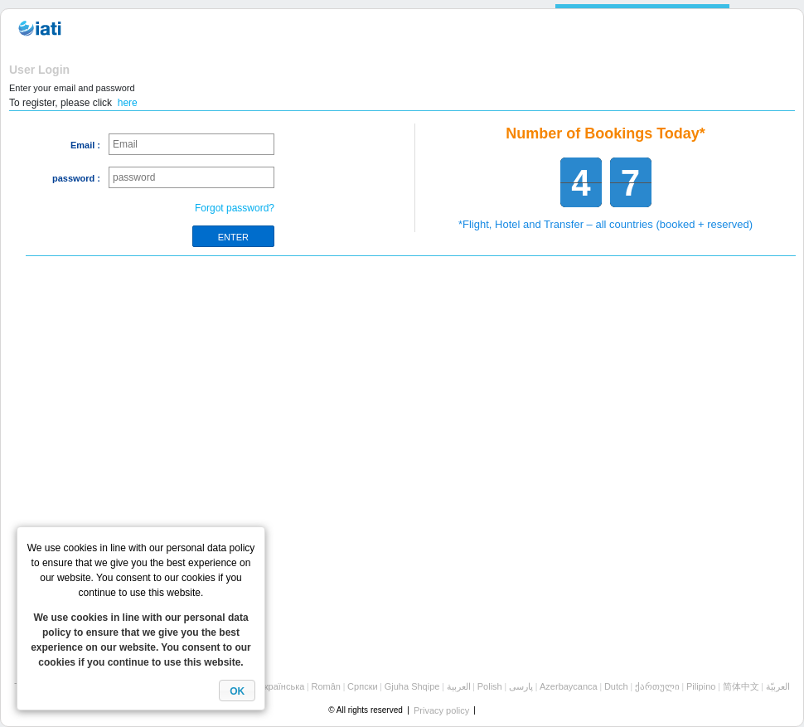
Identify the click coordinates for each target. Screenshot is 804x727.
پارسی (521, 686)
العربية (459, 686)
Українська (281, 686)
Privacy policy (441, 710)
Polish (489, 686)
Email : (85, 145)
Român (325, 686)
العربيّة (778, 686)
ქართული (657, 686)
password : (76, 178)
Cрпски (362, 686)
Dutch (616, 686)
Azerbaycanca (569, 686)
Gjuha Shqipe (412, 686)
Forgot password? (234, 208)
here (128, 103)
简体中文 (741, 686)
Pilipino (700, 686)
